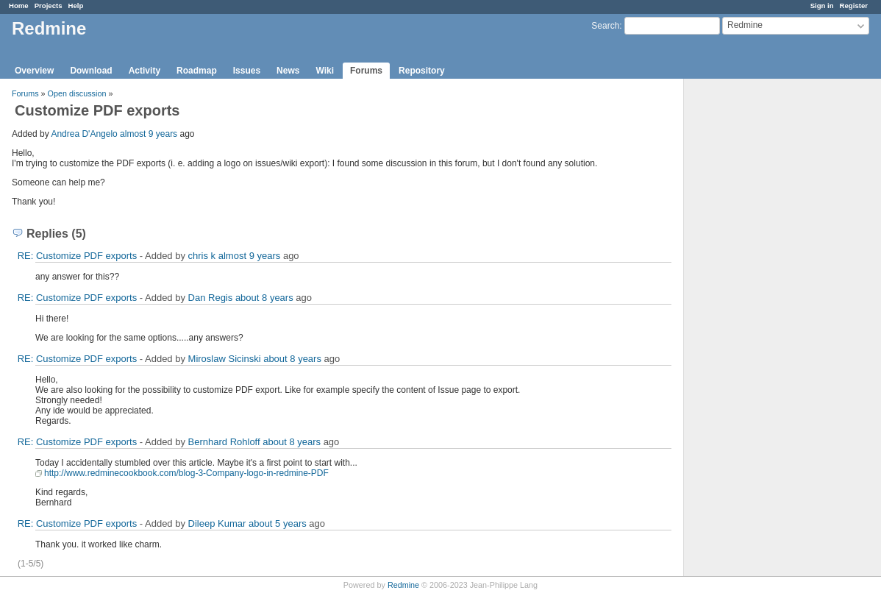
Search (605, 26)
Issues (246, 70)
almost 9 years (148, 134)
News (288, 70)
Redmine (403, 584)
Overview (34, 70)
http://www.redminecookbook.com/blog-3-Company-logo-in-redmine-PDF (186, 473)
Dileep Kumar (217, 523)
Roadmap (196, 70)
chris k (202, 255)
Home (19, 5)
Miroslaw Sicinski (224, 358)
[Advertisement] (757, 309)
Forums (366, 70)
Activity (144, 70)
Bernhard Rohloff (224, 441)
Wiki (324, 70)
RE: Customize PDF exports (78, 255)
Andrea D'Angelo (84, 134)
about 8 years (264, 297)
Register (854, 5)
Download (91, 70)
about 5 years (278, 523)
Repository (422, 70)
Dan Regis (210, 297)
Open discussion (77, 93)
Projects (49, 5)
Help (76, 5)
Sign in (822, 5)
